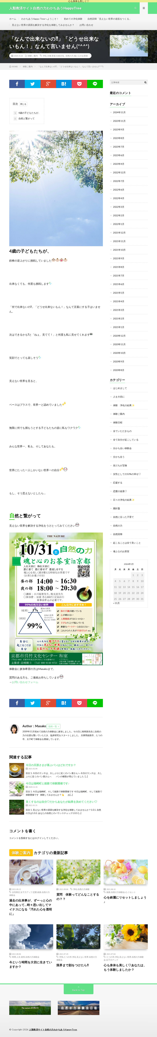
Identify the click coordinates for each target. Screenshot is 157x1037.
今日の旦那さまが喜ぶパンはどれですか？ (51, 765)
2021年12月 (119, 232)
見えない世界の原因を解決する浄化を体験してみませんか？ (43, 24)
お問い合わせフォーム (25, 682)
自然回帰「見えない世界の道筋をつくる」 (109, 18)
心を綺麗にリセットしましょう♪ (125, 900)
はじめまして (120, 388)
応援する (117, 482)
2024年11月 (119, 112)
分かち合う (119, 456)
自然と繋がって (24, 119)
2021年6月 (118, 284)
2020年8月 (118, 370)
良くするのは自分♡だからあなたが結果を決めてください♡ (61, 801)
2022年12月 (119, 172)
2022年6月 (118, 189)
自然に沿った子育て (123, 517)
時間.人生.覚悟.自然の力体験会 (25, 957)
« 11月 (116, 603)
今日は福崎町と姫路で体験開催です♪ (47, 783)
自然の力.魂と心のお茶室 (77, 56)
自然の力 (117, 525)
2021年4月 (118, 301)
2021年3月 (118, 309)
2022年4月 (118, 198)
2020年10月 (119, 352)
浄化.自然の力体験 (81, 889)
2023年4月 (118, 163)
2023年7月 (118, 146)
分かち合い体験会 (122, 448)
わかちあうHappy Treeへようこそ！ (40, 18)
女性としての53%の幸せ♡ (127, 474)
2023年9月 (118, 129)
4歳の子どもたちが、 (27, 113)
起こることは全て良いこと (127, 542)
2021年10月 (119, 249)
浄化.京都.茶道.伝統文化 (53, 56)
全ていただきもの (122, 431)
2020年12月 (119, 335)
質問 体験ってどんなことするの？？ (77, 897)
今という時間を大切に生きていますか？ (30, 964)
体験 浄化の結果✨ (123, 405)
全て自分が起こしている (126, 439)
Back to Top (78, 990)
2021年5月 (118, 292)
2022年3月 (118, 206)
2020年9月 (118, 361)
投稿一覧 (52, 726)
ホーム (12, 18)
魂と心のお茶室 (121, 551)
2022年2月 (118, 215)
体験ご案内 (33, 56)
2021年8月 (118, 267)
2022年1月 (118, 224)
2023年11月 (119, 120)
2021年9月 (118, 258)
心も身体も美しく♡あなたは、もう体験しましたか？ (125, 967)
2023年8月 (118, 138)
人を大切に (119, 396)
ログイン (39, 838)
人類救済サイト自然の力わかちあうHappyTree (53, 1029)
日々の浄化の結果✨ (123, 499)
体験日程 (117, 422)
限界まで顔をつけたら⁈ (72, 965)
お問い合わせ (86, 24)
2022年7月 (118, 181)
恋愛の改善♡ (120, 491)
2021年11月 (119, 241)
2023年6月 (118, 155)
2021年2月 (118, 318)
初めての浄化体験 (73, 18)
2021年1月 (118, 327)
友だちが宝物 (120, 465)
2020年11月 (119, 344)
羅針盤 (116, 508)
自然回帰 (117, 534)
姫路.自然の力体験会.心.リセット (121, 892)
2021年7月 (118, 275)
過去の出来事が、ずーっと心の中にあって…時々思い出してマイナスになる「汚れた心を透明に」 (30, 907)
